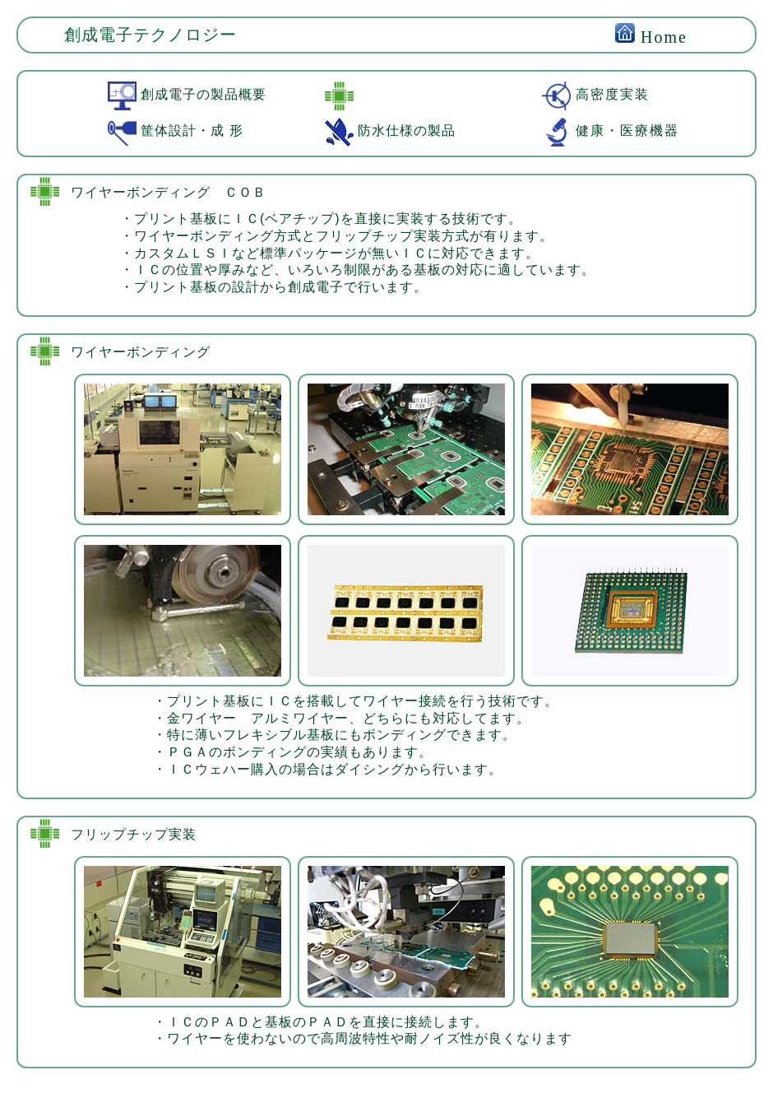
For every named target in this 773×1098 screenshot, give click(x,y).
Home (651, 37)
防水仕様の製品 (390, 130)
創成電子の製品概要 (187, 94)
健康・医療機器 (610, 130)
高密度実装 (596, 94)
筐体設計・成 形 (175, 130)
